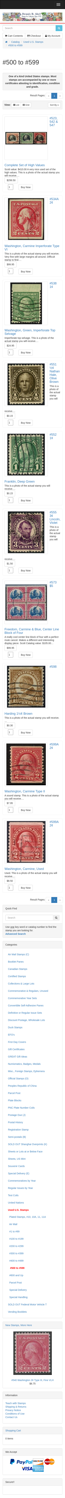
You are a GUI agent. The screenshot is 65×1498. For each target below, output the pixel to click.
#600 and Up (15, 1275)
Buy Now (26, 187)
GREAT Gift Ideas (17, 1056)
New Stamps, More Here (18, 1325)
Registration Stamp (18, 1129)
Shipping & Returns (15, 1406)
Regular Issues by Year (20, 1188)
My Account (52, 35)
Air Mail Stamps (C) (18, 954)
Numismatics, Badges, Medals (24, 1064)
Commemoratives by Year (22, 1180)
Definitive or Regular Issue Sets (25, 1012)
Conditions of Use (15, 1413)
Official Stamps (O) (18, 1078)
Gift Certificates (16, 1049)
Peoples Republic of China (22, 1085)
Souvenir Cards (16, 1166)
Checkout (34, 35)
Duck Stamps (15, 1027)
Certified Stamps (17, 976)
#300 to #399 (16, 1253)
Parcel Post (14, 1093)
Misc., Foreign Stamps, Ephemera (26, 1071)
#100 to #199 (16, 1238)
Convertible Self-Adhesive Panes (26, 1005)
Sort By (54, 105)
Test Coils (13, 1195)
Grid (26, 105)
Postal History (15, 1122)
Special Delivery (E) (18, 1173)
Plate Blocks (14, 1100)
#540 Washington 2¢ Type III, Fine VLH (32, 1380)
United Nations (16, 1202)
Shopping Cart (13, 1430)
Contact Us (11, 1417)
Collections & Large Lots (21, 983)
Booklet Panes (16, 961)
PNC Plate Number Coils (21, 1107)
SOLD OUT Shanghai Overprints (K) (27, 1144)
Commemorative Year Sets (22, 998)
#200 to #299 (16, 1246)
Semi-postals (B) (17, 1137)
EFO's (11, 1034)
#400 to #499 (16, 1260)
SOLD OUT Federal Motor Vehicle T (27, 1304)
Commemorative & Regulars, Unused (28, 991)
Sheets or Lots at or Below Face (25, 1151)
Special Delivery (17, 1290)
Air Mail (12, 1224)
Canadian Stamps (17, 969)
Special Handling (18, 1297)
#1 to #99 (13, 1231)
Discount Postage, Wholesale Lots (26, 1020)
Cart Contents (14, 35)
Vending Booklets (17, 1311)
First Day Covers (17, 1042)
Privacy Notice (13, 1410)
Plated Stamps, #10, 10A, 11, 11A (27, 1217)
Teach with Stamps (15, 1403)
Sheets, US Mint (16, 1158)
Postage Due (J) (16, 1115)
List (16, 105)
